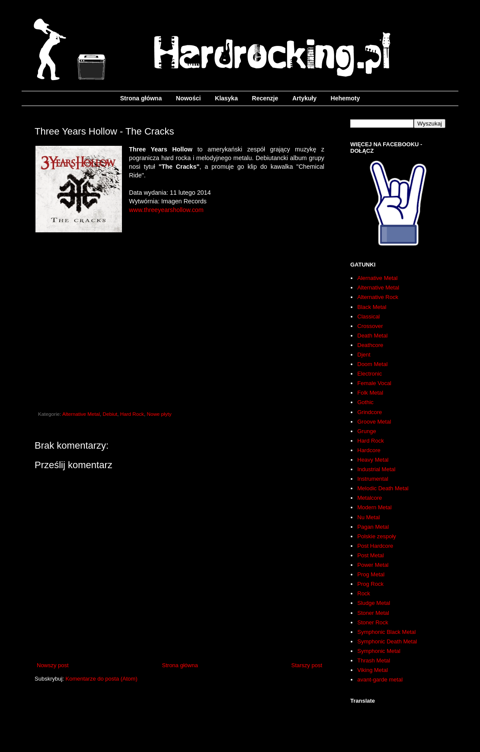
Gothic (365, 402)
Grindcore (369, 412)
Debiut (109, 414)
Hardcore (368, 450)
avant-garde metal (380, 679)
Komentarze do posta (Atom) (102, 678)
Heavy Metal (372, 459)
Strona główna (141, 98)
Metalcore (369, 498)
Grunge (366, 431)
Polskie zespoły (376, 536)
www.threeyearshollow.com (166, 209)
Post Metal (370, 555)
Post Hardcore (375, 546)
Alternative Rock (377, 297)
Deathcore (370, 345)
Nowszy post (53, 665)
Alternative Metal (81, 414)
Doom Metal (372, 364)
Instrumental (372, 479)
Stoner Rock (372, 622)
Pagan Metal (373, 527)
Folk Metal (370, 392)
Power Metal (372, 565)
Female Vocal (374, 383)
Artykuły (304, 98)
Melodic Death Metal (383, 488)
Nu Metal (368, 517)
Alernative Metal (377, 278)
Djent (363, 354)
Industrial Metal (376, 469)
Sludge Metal (373, 603)
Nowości (188, 98)
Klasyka (226, 98)
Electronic (369, 373)
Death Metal (372, 335)
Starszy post (306, 665)
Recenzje (265, 98)
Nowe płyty (159, 414)
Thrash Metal (373, 660)
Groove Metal (374, 421)
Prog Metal (370, 574)
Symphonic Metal (378, 651)
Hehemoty (345, 98)
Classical (368, 316)
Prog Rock (370, 584)
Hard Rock (132, 414)
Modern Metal (374, 507)
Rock (363, 593)
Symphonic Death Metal (387, 641)
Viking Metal (372, 670)
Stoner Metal (373, 613)
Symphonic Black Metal (386, 632)
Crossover (370, 326)
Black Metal (371, 307)
